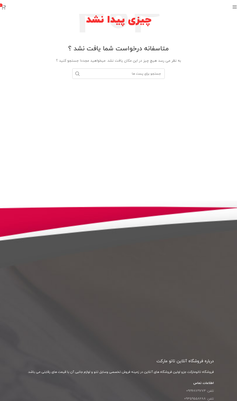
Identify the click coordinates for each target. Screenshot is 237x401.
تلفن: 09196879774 (200, 391)
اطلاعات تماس (203, 383)
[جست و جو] (118, 73)
